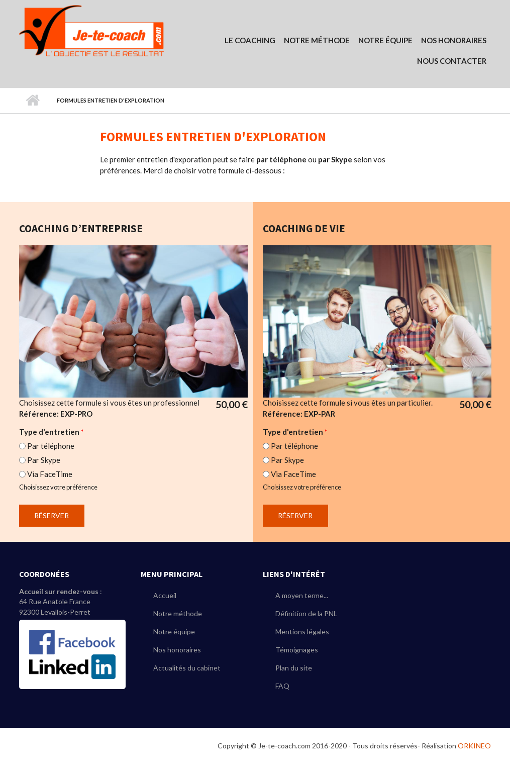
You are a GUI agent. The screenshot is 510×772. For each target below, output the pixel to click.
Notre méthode (177, 613)
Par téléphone (50, 445)
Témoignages (296, 649)
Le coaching (250, 40)
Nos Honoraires (453, 40)
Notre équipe (385, 40)
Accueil (33, 100)
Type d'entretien (51, 431)
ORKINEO (474, 745)
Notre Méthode (317, 40)
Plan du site (293, 667)
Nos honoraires (177, 649)
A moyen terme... (301, 595)
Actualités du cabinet (187, 667)
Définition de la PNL (306, 613)
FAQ (282, 686)
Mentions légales (302, 631)
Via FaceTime (49, 473)
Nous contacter (451, 60)
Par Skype (43, 459)
